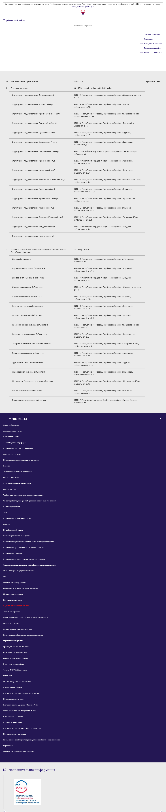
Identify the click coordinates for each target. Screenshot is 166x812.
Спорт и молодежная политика (15, 658)
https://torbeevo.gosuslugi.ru (83, 6)
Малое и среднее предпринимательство (18, 571)
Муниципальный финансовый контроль (19, 752)
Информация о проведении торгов (17, 518)
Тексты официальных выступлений (17, 472)
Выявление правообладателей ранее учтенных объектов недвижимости (31, 740)
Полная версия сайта (152, 48)
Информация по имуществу (14, 699)
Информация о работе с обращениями (18, 448)
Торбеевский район (14, 20)
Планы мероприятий (11, 507)
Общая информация (11, 425)
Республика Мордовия (83, 26)
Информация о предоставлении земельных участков (24, 559)
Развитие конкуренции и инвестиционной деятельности (25, 617)
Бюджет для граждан (11, 623)
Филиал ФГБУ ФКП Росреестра (15, 670)
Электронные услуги (11, 612)
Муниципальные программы (14, 582)
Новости (6, 466)
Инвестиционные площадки (14, 734)
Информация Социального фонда (16, 536)
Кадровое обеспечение (12, 454)
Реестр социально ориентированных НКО (19, 711)
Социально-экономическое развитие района (20, 588)
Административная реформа (14, 443)
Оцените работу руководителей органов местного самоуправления (29, 501)
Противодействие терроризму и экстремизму (21, 693)
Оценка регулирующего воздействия (17, 629)
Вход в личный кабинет (153, 53)
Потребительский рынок (13, 530)
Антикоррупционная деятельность (17, 483)
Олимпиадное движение (13, 717)
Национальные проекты (12, 687)
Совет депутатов (9, 489)
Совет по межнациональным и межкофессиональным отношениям (29, 565)
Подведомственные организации (16, 606)
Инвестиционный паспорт (13, 600)
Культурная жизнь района (13, 664)
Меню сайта (148, 39)
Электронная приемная (153, 44)
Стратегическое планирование (15, 652)
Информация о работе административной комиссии (23, 547)
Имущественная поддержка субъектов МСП (20, 705)
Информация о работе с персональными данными (23, 635)
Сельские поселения (152, 35)
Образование (8, 746)
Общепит (6, 524)
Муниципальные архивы (13, 594)
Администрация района (12, 431)
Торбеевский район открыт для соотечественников (23, 495)
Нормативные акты (11, 437)
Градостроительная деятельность (16, 647)
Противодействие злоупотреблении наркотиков (22, 728)
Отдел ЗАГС (7, 676)
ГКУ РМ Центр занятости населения (17, 682)
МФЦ (5, 577)
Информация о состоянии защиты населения (21, 460)
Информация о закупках (13, 553)
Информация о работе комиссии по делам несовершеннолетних (28, 542)
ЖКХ (5, 513)
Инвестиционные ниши (12, 722)
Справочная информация (13, 641)
